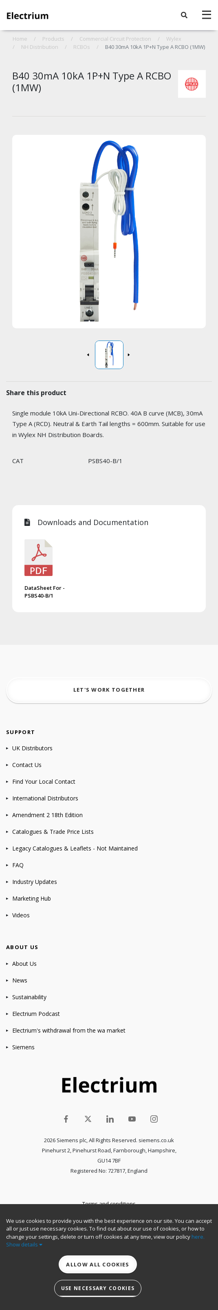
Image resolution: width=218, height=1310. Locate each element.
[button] (184, 15)
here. (198, 1236)
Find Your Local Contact (43, 781)
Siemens (23, 1047)
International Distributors (45, 798)
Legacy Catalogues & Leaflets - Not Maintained (75, 848)
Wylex (173, 38)
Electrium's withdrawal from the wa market (69, 1030)
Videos (21, 915)
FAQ (18, 865)
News (19, 980)
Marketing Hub (31, 898)
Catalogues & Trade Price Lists (53, 831)
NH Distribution (39, 47)
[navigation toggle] (206, 15)
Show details (24, 1244)
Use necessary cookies (97, 1288)
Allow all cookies (97, 1264)
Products (53, 38)
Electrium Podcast (36, 1014)
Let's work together (109, 689)
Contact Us (27, 765)
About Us (24, 963)
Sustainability (29, 997)
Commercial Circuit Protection (115, 38)
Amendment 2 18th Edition (47, 815)
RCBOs (81, 47)
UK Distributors (32, 748)
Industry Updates (34, 882)
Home (20, 38)
